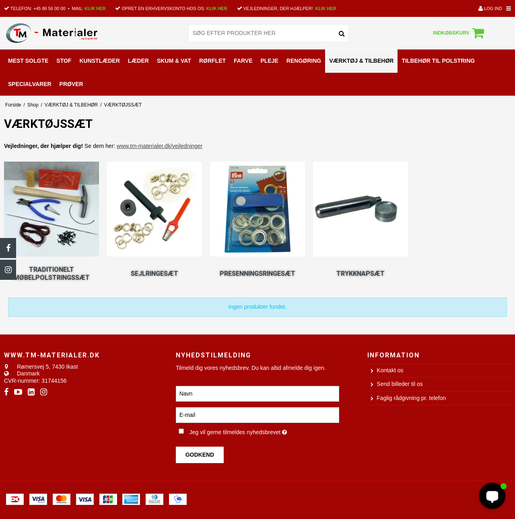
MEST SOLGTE (28, 60)
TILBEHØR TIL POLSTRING (438, 60)
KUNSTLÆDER (99, 60)
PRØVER (71, 84)
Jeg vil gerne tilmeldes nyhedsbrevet (265, 430)
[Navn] (258, 393)
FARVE (243, 60)
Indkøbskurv (459, 33)
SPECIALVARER (30, 84)
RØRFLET (212, 60)
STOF (63, 60)
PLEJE (269, 60)
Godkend (199, 454)
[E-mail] (258, 415)
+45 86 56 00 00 (49, 8)
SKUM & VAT (174, 60)
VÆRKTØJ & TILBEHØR (361, 60)
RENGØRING (303, 60)
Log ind (490, 8)
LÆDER (138, 60)
